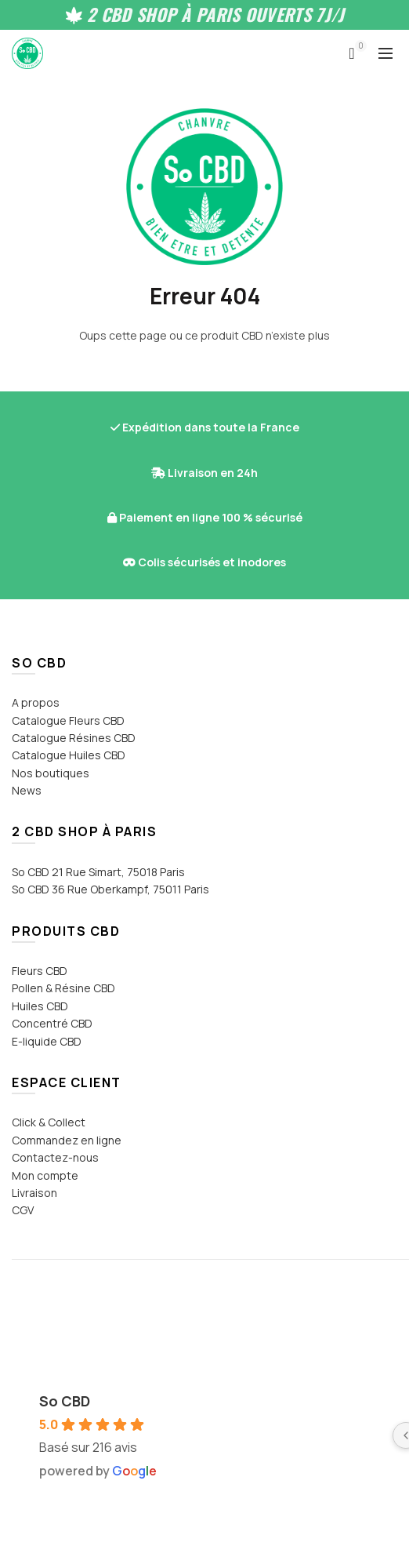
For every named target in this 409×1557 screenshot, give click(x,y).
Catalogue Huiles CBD (68, 755)
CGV (23, 1209)
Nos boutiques (50, 773)
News (27, 790)
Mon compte (45, 1175)
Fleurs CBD (39, 970)
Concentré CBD (52, 1023)
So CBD (64, 1400)
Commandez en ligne (66, 1140)
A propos (36, 702)
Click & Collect (48, 1122)
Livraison (34, 1192)
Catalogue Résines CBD (74, 737)
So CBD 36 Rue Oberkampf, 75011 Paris (110, 889)
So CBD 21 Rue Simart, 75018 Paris (98, 871)
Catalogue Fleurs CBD (68, 720)
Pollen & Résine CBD (63, 987)
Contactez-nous (55, 1157)
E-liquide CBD (46, 1041)
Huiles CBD (40, 1006)
